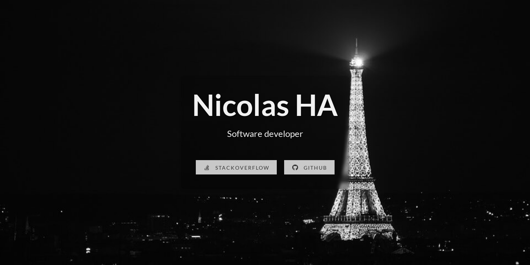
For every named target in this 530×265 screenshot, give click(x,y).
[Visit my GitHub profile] (309, 167)
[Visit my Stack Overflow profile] (236, 167)
